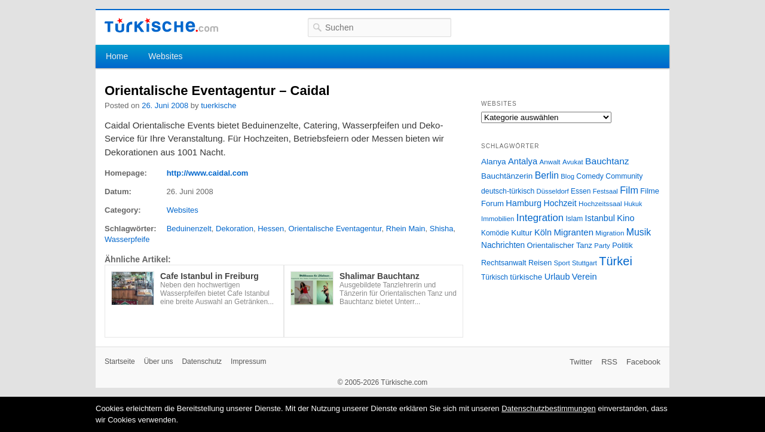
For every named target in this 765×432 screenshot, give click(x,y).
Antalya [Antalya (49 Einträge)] (522, 161)
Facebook (643, 361)
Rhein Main (406, 228)
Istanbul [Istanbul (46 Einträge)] (600, 218)
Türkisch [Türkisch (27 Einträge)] (494, 277)
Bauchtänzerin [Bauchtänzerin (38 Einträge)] (507, 175)
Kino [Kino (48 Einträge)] (625, 218)
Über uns (158, 361)
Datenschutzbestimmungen (548, 408)
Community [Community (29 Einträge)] (623, 176)
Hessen (271, 228)
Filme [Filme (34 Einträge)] (649, 190)
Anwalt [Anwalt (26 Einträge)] (550, 162)
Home (117, 56)
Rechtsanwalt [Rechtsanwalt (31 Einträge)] (504, 263)
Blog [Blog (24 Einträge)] (567, 176)
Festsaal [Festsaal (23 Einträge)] (605, 191)
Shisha (442, 228)
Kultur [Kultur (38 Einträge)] (521, 232)
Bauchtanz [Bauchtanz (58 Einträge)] (607, 161)
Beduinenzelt (189, 228)
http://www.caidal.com (208, 172)
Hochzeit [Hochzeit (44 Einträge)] (559, 203)
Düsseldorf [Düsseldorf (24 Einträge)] (553, 191)
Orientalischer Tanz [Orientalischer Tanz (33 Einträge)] (559, 245)
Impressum (248, 361)
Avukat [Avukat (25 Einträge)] (572, 162)
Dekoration (234, 228)
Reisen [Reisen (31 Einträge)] (540, 263)
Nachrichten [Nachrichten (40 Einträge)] (503, 245)
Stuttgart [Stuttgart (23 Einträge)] (584, 262)
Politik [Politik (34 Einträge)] (622, 245)
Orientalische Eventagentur (334, 228)
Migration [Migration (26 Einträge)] (609, 233)
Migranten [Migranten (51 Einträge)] (573, 232)
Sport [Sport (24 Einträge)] (562, 262)
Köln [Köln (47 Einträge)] (543, 232)
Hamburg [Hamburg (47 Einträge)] (523, 203)
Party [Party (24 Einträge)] (602, 245)
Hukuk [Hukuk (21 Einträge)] (633, 203)
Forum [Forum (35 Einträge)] (492, 203)
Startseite (120, 361)
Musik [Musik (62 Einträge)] (638, 232)
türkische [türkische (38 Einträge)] (526, 276)
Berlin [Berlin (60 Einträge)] (547, 175)
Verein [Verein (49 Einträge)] (584, 276)
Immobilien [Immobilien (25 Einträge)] (497, 218)
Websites (165, 56)
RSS (609, 361)
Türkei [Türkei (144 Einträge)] (615, 261)
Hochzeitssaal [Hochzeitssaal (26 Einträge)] (600, 203)
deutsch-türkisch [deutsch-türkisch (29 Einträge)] (507, 191)
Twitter (581, 361)
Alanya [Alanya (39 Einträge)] (493, 161)
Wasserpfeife (127, 239)
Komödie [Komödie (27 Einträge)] (495, 233)
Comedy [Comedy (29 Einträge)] (590, 176)
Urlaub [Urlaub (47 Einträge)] (557, 276)
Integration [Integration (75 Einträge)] (540, 217)
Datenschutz (202, 361)
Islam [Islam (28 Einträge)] (574, 219)
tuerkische (218, 105)
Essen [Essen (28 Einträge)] (580, 191)
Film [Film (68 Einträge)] (629, 190)
